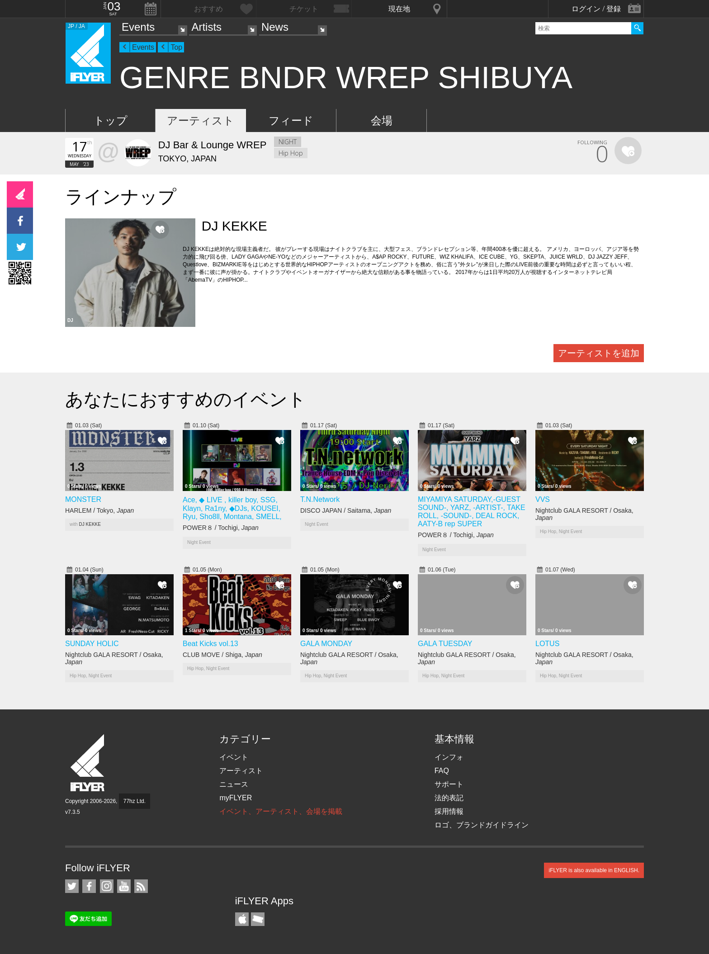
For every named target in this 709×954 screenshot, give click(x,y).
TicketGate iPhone (258, 919)
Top (176, 47)
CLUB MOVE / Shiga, (222, 654)
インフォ (449, 757)
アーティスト (200, 120)
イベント (233, 757)
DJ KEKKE (90, 524)
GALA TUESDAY (445, 643)
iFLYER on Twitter (72, 886)
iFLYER (88, 762)
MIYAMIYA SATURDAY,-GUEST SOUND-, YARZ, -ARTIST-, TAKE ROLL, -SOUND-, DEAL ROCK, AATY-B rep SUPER (471, 512)
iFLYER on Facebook (89, 886)
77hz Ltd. (134, 801)
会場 (381, 120)
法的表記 (449, 798)
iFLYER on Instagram (106, 886)
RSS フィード (141, 886)
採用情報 (449, 811)
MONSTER (83, 499)
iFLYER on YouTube (124, 886)
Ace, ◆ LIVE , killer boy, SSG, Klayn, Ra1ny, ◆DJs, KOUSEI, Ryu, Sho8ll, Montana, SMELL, (232, 508)
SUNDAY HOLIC (92, 643)
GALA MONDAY (326, 643)
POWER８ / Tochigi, (221, 527)
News (274, 27)
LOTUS (547, 643)
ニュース (233, 784)
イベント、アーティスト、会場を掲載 (280, 811)
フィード (291, 120)
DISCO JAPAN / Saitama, (345, 510)
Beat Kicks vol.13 (210, 643)
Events (138, 27)
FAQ (442, 771)
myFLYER (235, 798)
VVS (542, 499)
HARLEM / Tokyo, (99, 510)
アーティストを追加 (598, 353)
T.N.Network (320, 499)
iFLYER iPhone (242, 919)
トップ (111, 120)
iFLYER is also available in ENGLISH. (593, 870)
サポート (449, 784)
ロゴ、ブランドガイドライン (482, 825)
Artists (206, 27)
